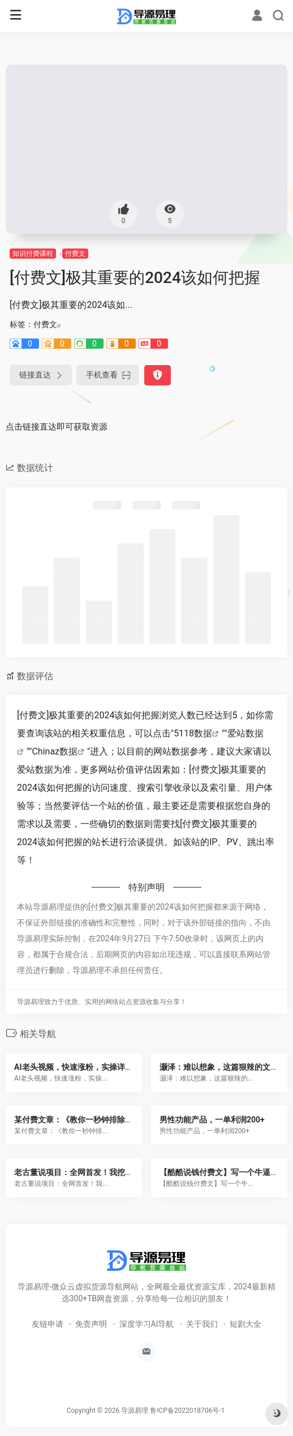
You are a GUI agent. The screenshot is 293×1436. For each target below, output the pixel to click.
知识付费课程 (32, 254)
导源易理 (134, 1410)
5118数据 (193, 733)
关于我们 (202, 1323)
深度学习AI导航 (146, 1323)
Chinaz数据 (54, 751)
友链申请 (47, 1323)
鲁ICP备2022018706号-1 (187, 1410)
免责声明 (91, 1323)
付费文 (75, 254)
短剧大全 (245, 1323)
